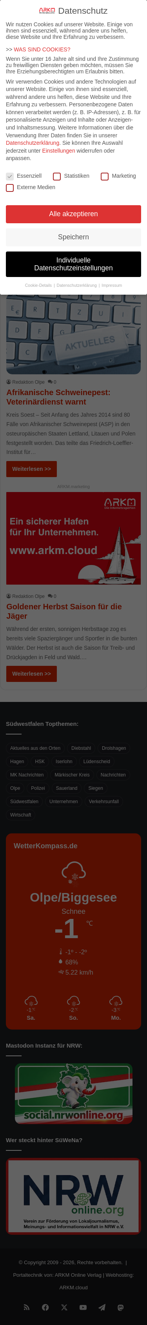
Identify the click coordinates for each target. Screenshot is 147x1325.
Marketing (118, 169)
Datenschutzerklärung (32, 136)
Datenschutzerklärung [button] (77, 277)
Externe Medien (30, 180)
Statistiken (71, 169)
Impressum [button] (112, 277)
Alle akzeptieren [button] (73, 207)
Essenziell (24, 169)
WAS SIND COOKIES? (42, 42)
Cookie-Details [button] (39, 277)
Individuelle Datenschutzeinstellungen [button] (73, 257)
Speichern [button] (73, 230)
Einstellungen (58, 143)
